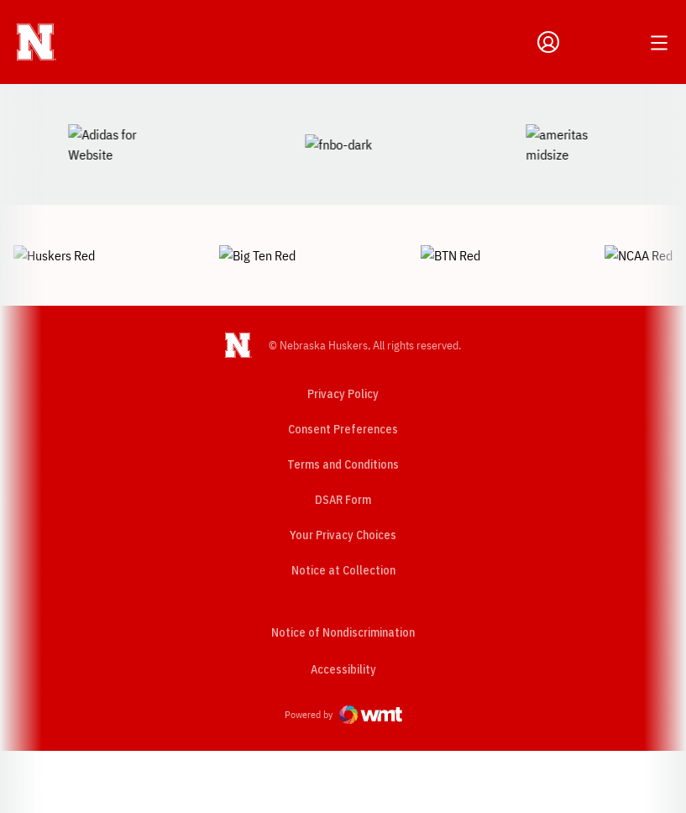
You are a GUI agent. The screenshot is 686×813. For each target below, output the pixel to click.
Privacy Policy (343, 335)
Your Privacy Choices (343, 476)
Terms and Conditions (343, 405)
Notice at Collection (343, 511)
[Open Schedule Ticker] (620, 42)
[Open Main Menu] (659, 42)
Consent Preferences (343, 370)
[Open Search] (583, 42)
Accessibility (343, 610)
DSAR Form (343, 440)
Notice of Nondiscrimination (343, 573)
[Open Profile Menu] (548, 42)
